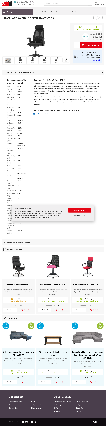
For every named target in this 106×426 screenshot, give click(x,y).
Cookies (78, 411)
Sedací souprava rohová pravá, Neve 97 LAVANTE (18, 354)
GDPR (56, 408)
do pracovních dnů (53, 301)
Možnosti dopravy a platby (62, 402)
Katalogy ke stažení (82, 402)
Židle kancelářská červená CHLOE (87, 284)
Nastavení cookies (79, 215)
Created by (92, 422)
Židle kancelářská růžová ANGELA (53, 284)
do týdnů (18, 301)
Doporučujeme (13, 408)
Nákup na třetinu (36, 408)
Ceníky (78, 405)
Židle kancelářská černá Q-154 (18, 284)
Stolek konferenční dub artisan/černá (53, 354)
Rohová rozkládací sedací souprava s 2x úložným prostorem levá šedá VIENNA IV (87, 355)
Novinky (33, 402)
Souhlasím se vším (79, 210)
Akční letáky (79, 408)
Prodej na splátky (36, 405)
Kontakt (11, 405)
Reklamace (57, 411)
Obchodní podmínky (60, 405)
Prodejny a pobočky (15, 402)
